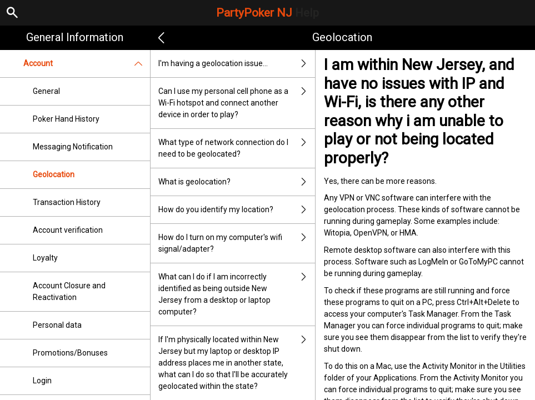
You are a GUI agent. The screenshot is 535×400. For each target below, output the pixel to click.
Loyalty (45, 257)
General (46, 91)
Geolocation (53, 174)
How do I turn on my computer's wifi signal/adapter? (237, 243)
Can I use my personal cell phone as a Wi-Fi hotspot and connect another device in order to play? (237, 103)
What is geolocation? (237, 182)
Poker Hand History (66, 118)
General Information (74, 37)
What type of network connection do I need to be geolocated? (237, 148)
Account (86, 63)
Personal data (57, 325)
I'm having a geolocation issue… (237, 63)
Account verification (68, 230)
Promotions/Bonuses (70, 352)
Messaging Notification (73, 146)
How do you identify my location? (237, 209)
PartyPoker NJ (267, 12)
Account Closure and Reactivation (69, 291)
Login (42, 380)
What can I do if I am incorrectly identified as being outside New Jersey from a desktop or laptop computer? (237, 294)
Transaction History (67, 202)
